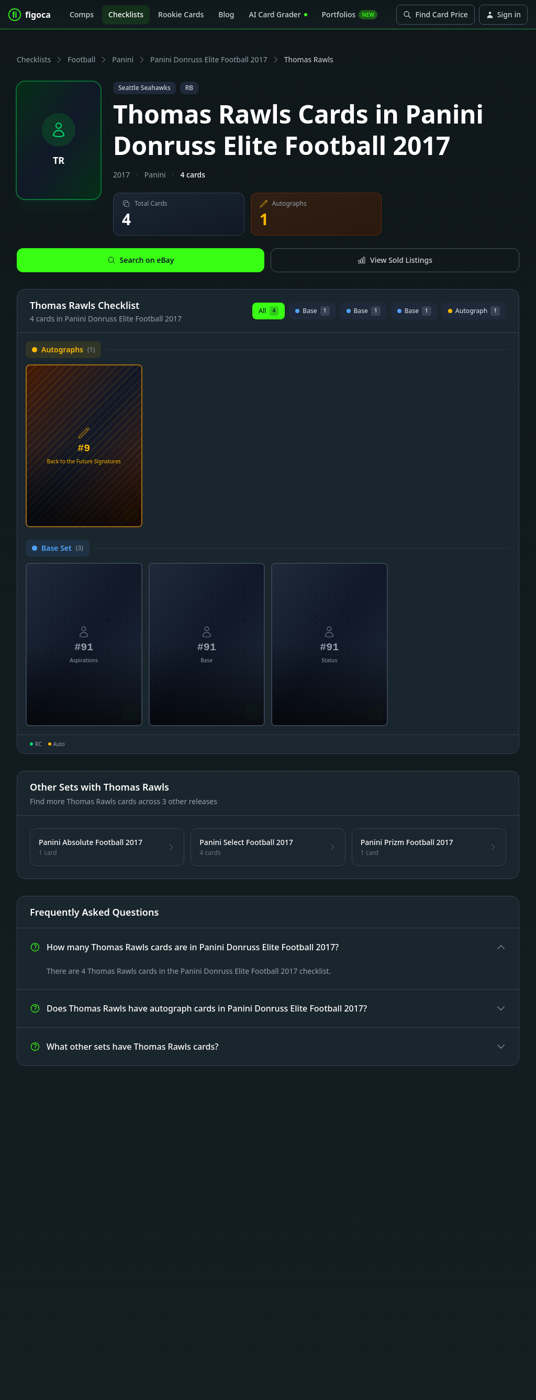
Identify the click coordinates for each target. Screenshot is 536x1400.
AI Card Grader (278, 14)
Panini (122, 59)
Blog (226, 14)
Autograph (474, 312)
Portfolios (350, 14)
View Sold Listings (395, 260)
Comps (82, 14)
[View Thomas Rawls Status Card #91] (329, 644)
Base (312, 312)
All (268, 311)
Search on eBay (140, 260)
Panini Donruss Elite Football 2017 (208, 59)
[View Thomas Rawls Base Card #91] (207, 644)
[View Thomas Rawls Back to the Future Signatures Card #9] (84, 446)
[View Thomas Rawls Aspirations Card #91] (84, 644)
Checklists (125, 14)
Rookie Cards (181, 14)
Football (81, 59)
